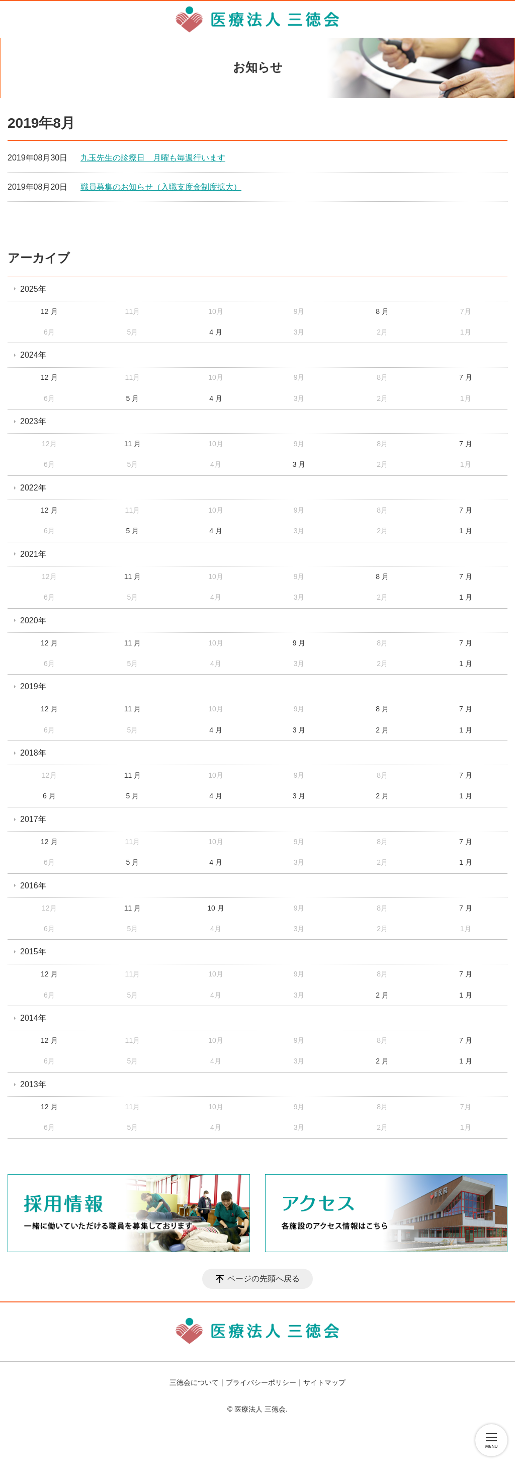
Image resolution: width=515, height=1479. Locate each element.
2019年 (33, 686)
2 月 (382, 730)
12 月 (49, 311)
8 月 (382, 311)
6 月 (49, 796)
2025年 (33, 289)
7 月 (465, 377)
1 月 (465, 531)
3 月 (299, 464)
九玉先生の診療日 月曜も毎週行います (152, 157)
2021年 (33, 554)
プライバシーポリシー (261, 1382)
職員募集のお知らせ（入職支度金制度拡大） (160, 187)
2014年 (33, 1018)
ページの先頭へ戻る (263, 1278)
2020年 (33, 620)
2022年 (33, 487)
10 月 (215, 908)
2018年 (33, 753)
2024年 (33, 355)
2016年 (33, 885)
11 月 (132, 444)
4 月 (215, 332)
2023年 (33, 421)
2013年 (33, 1084)
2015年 (33, 951)
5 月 (132, 398)
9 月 (299, 643)
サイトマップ (324, 1382)
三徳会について (194, 1382)
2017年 (33, 819)
